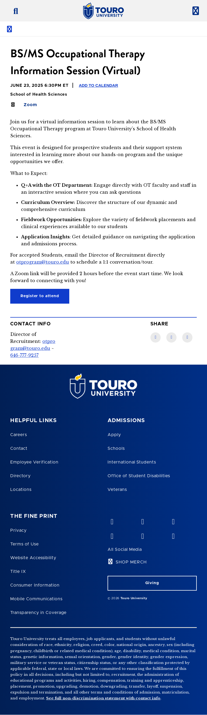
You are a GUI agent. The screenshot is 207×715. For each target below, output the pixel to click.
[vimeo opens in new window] (112, 520)
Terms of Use (24, 544)
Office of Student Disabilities (139, 476)
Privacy (18, 530)
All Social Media (125, 549)
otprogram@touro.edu (42, 262)
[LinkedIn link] (171, 337)
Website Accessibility (33, 558)
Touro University (133, 598)
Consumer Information (34, 585)
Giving (152, 583)
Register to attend (39, 296)
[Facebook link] (155, 337)
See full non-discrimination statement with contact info (103, 698)
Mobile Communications (36, 599)
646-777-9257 (24, 355)
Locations (21, 489)
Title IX (18, 571)
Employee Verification (34, 462)
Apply (114, 435)
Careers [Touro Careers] (18, 435)
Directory (20, 476)
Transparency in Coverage (38, 612)
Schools (116, 448)
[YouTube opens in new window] (142, 520)
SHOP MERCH (131, 562)
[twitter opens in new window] (142, 535)
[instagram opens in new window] (173, 535)
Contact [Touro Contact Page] (18, 448)
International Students (132, 462)
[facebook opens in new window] (112, 535)
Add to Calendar (98, 85)
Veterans (117, 489)
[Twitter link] (187, 337)
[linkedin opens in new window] (173, 520)
